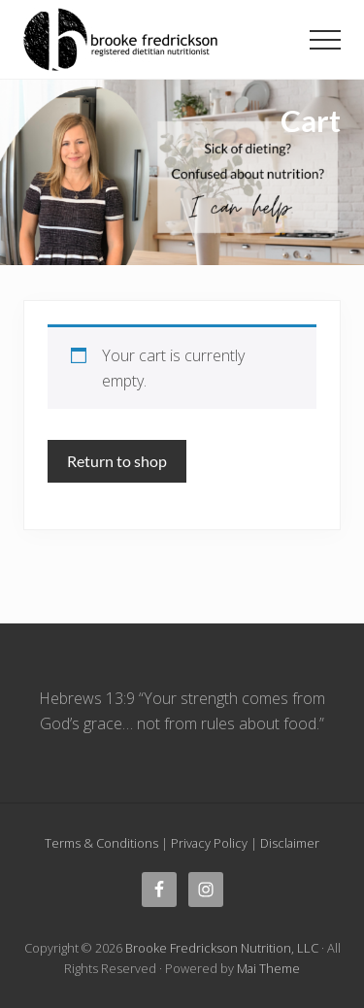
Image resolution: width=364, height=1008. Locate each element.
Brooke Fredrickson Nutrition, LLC (221, 948)
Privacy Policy (209, 843)
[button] (325, 40)
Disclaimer (289, 843)
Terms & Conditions (101, 843)
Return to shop (117, 461)
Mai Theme (268, 968)
